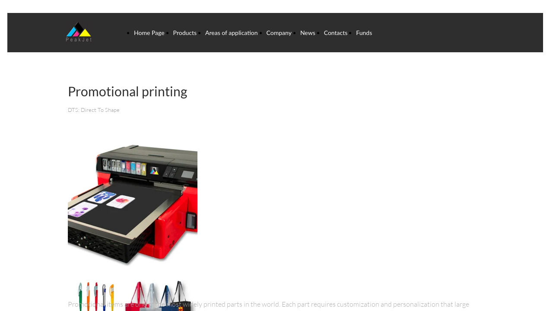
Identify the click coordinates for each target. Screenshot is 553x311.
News (307, 32)
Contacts (336, 32)
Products (185, 32)
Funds (364, 32)
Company (279, 32)
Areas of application (231, 32)
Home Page (149, 32)
